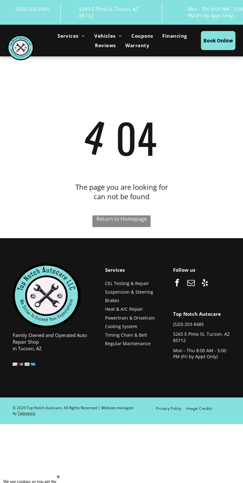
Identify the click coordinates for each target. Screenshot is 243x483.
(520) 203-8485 (33, 9)
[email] (190, 283)
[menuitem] (71, 36)
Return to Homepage (122, 218)
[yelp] (204, 283)
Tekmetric (26, 413)
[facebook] (177, 283)
